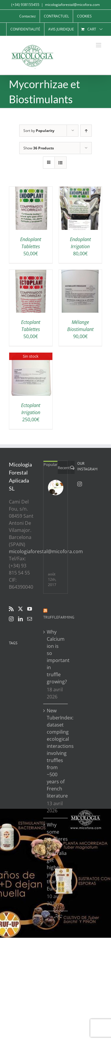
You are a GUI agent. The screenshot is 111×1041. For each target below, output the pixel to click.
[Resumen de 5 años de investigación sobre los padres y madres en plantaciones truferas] (55, 487)
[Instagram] (11, 618)
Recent (64, 467)
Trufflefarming (58, 617)
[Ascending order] (86, 131)
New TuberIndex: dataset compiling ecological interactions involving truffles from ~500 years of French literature (56, 753)
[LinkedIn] (20, 618)
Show (38, 148)
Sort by (38, 130)
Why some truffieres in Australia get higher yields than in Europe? (56, 856)
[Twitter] (20, 608)
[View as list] (60, 162)
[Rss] (11, 608)
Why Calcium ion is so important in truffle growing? (56, 657)
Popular (50, 464)
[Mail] (29, 618)
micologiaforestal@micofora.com (72, 4)
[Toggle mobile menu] (99, 45)
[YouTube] (29, 608)
